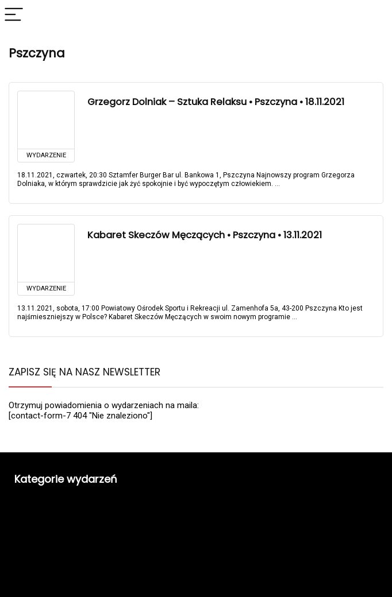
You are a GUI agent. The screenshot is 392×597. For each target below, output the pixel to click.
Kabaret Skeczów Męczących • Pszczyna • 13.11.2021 (204, 235)
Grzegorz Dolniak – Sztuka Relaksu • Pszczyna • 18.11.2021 (215, 101)
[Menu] (14, 15)
